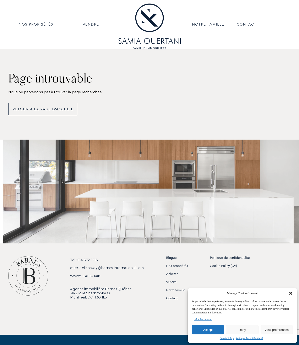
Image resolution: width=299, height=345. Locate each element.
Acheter (172, 274)
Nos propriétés (177, 266)
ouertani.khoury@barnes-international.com (107, 268)
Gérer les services (203, 319)
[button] (291, 293)
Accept (208, 329)
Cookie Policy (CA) (223, 266)
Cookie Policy (227, 338)
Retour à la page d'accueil (42, 109)
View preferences (277, 329)
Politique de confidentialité (249, 338)
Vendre (171, 282)
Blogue (171, 258)
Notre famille (175, 290)
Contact (172, 298)
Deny (242, 329)
